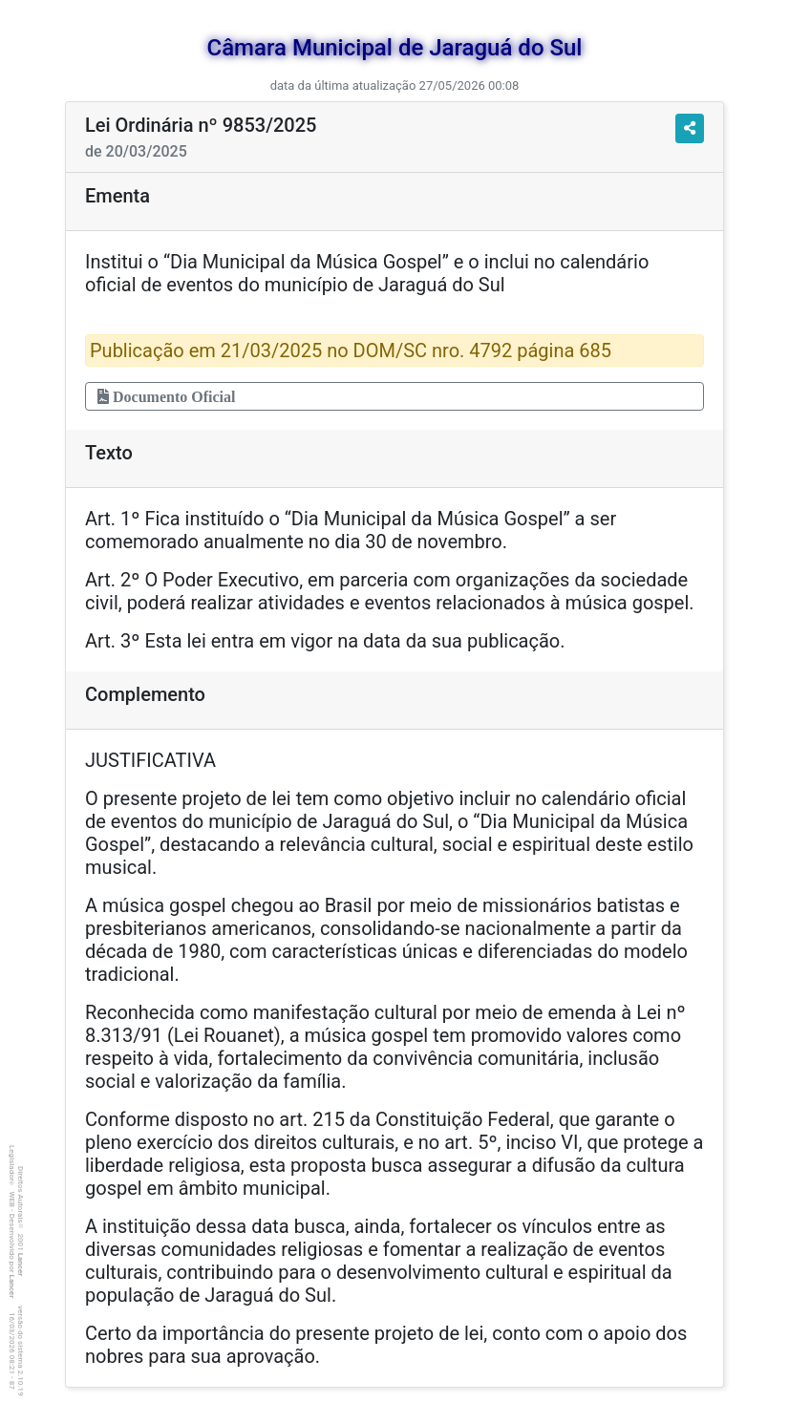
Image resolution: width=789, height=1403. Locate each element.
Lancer (20, 1265)
